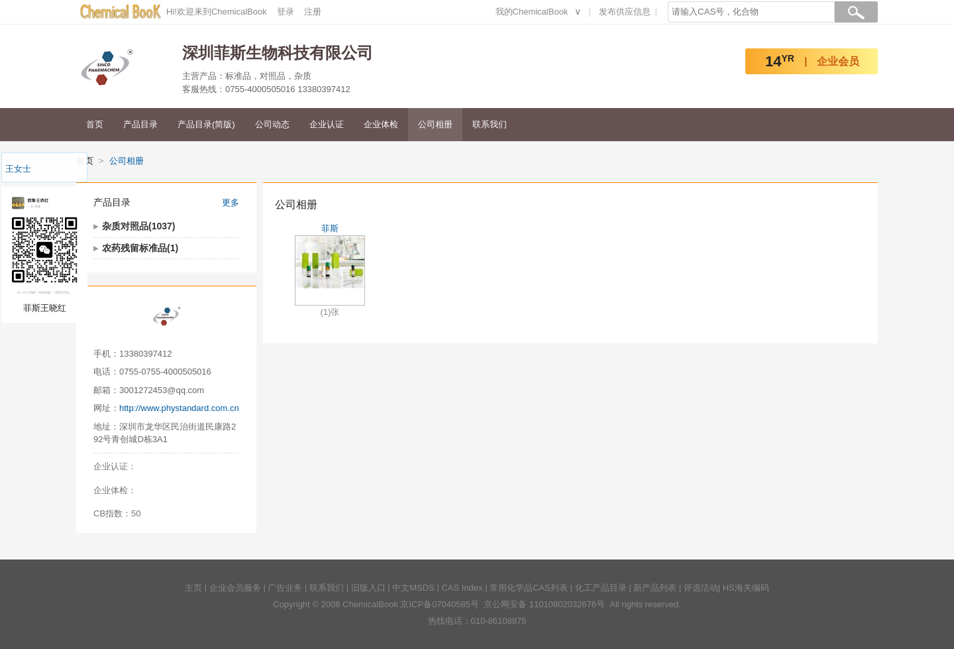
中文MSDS (413, 588)
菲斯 (330, 228)
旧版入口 (368, 588)
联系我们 (489, 124)
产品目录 (140, 124)
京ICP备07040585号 (439, 604)
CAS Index (461, 588)
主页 (193, 588)
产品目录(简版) (206, 124)
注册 (312, 12)
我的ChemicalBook (532, 12)
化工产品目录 (601, 588)
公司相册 (435, 124)
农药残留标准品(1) (140, 248)
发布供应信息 (625, 12)
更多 (230, 202)
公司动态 (272, 124)
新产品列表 (654, 588)
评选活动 (701, 588)
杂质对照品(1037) (138, 226)
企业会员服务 (235, 588)
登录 (285, 12)
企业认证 (326, 124)
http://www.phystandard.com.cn (179, 408)
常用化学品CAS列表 (529, 588)
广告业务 (285, 588)
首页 (94, 124)
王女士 (18, 169)
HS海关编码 (746, 588)
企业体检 (381, 124)
